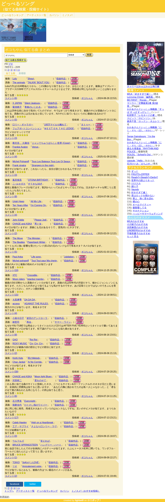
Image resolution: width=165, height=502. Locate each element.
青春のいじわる (33, 107)
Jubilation (69, 257)
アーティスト (36, 15)
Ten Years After (20, 205)
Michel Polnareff (20, 161)
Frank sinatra (19, 165)
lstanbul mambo (35, 279)
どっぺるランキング (47, 491)
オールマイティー (142, 204)
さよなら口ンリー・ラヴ (44, 426)
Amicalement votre (31, 466)
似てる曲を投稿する (15, 60)
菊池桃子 (17, 107)
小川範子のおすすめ (137, 224)
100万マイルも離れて (55, 124)
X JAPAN (17, 103)
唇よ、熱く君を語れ (143, 198)
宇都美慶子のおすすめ (138, 233)
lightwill (79, 500)
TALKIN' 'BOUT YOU (38, 82)
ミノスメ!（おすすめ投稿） (86, 491)
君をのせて (40, 380)
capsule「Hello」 (136, 160)
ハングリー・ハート (50, 445)
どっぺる (12, 15)
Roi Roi (33, 339)
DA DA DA (29, 299)
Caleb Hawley (19, 422)
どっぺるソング (18, 3)
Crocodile (32, 275)
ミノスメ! (67, 15)
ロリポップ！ (94, 500)
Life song (36, 257)
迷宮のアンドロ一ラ (37, 318)
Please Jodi (41, 220)
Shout (31, 78)
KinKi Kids (17, 358)
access (16, 303)
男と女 (38, 224)
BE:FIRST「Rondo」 (138, 100)
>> (18, 70)
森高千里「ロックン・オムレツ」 (144, 121)
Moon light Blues (43, 376)
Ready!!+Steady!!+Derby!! (144, 177)
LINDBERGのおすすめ (138, 230)
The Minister (33, 238)
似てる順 (10, 73)
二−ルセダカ (18, 184)
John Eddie (18, 220)
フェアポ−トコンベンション (26, 128)
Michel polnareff (20, 260)
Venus (35, 147)
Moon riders (18, 279)
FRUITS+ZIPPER (140, 174)
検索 (89, 54)
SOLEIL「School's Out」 (140, 154)
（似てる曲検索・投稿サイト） (25, 9)
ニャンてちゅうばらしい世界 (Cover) (51, 143)
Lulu (14, 78)
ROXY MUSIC (19, 343)
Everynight (29, 401)
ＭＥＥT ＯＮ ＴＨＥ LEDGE (59, 128)
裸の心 (136, 201)
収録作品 (61, 78)
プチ (10, 64)
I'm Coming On (38, 205)
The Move (17, 238)
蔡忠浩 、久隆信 (20, 143)
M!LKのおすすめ (135, 221)
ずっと (134, 171)
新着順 (22, 73)
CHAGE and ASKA (22, 224)
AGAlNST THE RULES (36, 303)
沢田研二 (17, 380)
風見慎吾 (17, 180)
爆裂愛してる (140, 207)
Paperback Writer (36, 242)
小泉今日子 (18, 318)
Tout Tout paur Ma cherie (44, 260)
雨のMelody (34, 358)
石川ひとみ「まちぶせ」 (139, 163)
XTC (14, 275)
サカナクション (141, 210)
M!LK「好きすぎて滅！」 (140, 94)
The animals (18, 82)
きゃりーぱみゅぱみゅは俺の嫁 (143, 86)
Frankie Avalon (20, 147)
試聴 (74, 78)
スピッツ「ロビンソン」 (139, 118)
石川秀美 (17, 401)
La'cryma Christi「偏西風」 (141, 97)
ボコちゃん (87, 98)
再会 (29, 322)
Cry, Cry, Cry (36, 343)
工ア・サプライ (20, 426)
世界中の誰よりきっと (142, 180)
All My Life (36, 201)
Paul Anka (17, 257)
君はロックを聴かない (142, 195)
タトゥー (85, 124)
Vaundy (135, 189)
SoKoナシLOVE (30, 462)
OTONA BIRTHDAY (38, 180)
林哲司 (15, 322)
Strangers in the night (43, 165)
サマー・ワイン (63, 322)
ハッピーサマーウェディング (148, 213)
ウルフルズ (18, 441)
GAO (15, 339)
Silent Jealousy (32, 103)
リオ (14, 466)
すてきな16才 (35, 184)
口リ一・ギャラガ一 (22, 124)
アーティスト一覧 (25, 491)
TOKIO (16, 462)
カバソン (54, 15)
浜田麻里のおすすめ (137, 227)
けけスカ (136, 183)
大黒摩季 (17, 299)
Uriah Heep (18, 201)
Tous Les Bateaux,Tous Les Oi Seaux (51, 161)
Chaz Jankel (18, 362)
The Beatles (18, 242)
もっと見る (133, 236)
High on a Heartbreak (42, 422)
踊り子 (134, 186)
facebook (14, 484)
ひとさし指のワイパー (35, 405)
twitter (33, 484)
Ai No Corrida (35, 362)
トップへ (9, 491)
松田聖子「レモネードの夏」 (142, 115)
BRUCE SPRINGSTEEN (25, 445)
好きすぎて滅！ (139, 192)
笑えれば (45, 441)
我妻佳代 (17, 405)
